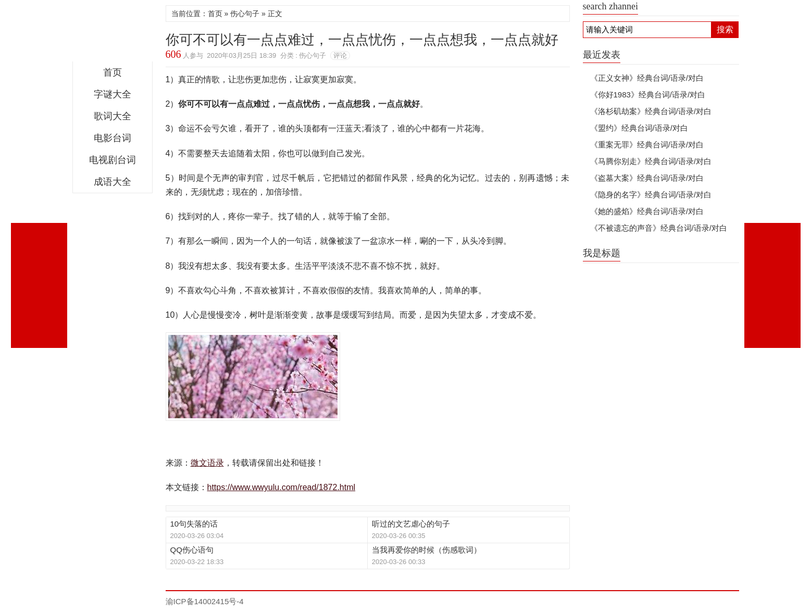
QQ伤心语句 (192, 549)
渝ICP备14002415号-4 (205, 601)
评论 (340, 55)
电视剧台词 (112, 160)
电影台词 (112, 138)
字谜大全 (112, 94)
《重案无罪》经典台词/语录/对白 (647, 144)
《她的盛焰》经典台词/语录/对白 (647, 211)
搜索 (725, 29)
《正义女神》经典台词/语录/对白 (647, 77)
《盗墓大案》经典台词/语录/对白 (647, 177)
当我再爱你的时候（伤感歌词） (426, 549)
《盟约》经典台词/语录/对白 (639, 127)
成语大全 (112, 182)
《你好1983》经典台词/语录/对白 (648, 94)
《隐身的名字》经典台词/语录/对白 (651, 194)
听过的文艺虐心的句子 (411, 523)
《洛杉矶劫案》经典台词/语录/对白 (651, 111)
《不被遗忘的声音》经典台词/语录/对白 (658, 227)
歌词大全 (112, 116)
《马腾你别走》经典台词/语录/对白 (651, 161)
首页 (112, 72)
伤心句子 (244, 13)
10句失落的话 (194, 523)
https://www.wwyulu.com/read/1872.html (281, 487)
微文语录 (112, 33)
